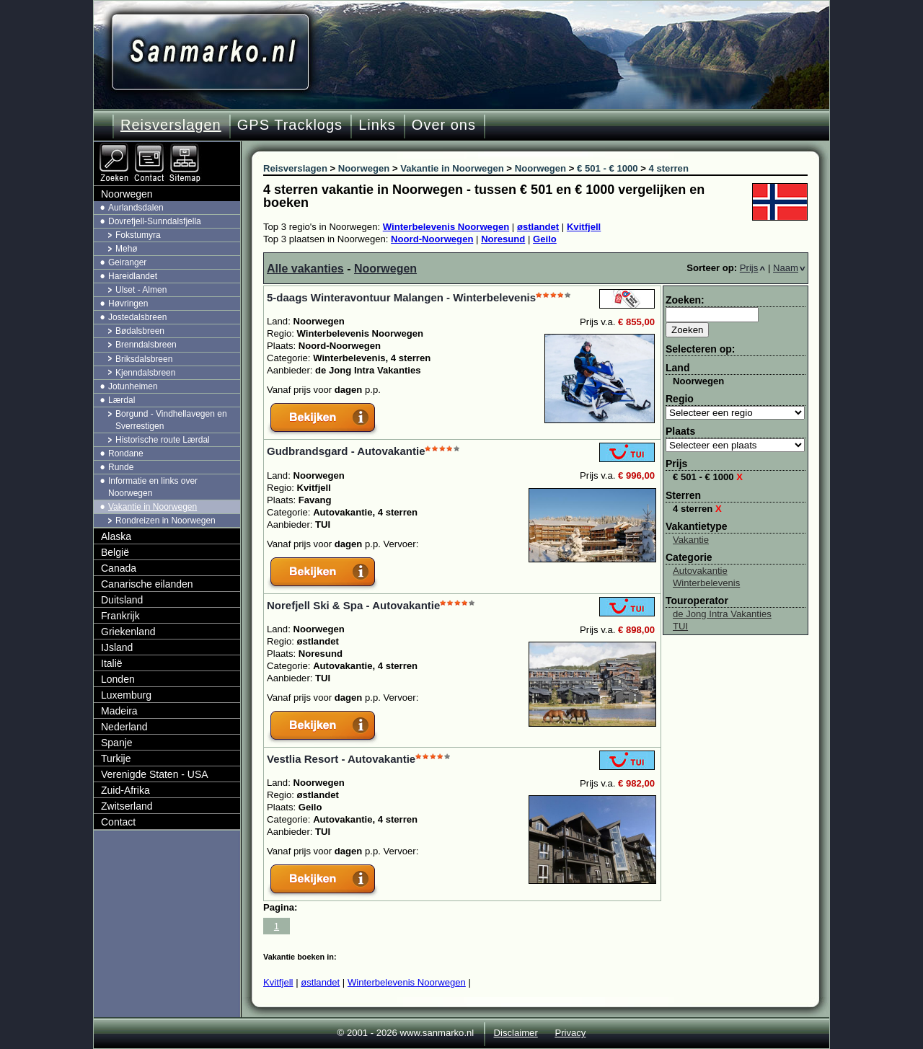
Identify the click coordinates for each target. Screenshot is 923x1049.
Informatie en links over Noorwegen (153, 487)
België (115, 552)
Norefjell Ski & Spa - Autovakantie (353, 605)
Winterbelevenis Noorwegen (446, 226)
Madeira (119, 711)
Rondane (125, 453)
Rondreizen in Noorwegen (165, 520)
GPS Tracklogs (290, 125)
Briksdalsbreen (143, 359)
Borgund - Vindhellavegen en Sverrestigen (171, 420)
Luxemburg (126, 695)
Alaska (116, 536)
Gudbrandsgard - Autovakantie (346, 451)
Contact (118, 822)
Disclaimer (516, 1032)
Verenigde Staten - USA (154, 774)
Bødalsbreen (139, 331)
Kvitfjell (584, 226)
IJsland (117, 647)
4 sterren (697, 508)
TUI (680, 626)
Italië (112, 663)
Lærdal (121, 400)
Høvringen (128, 303)
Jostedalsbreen (137, 317)
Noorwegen (385, 268)
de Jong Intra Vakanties (722, 613)
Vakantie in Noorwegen (152, 507)
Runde (120, 467)
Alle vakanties (305, 268)
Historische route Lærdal (162, 440)
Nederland (124, 726)
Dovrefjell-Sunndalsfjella (154, 221)
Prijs (753, 267)
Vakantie (691, 539)
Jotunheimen (133, 386)
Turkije (116, 758)
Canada (118, 568)
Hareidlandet (132, 276)
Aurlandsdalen (136, 208)
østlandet (538, 226)
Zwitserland (127, 806)
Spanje (117, 742)
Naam (789, 267)
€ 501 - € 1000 (708, 477)
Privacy (570, 1032)
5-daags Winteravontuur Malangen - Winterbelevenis (401, 297)
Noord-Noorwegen (432, 239)
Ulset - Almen (141, 290)
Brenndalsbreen (146, 345)
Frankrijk (120, 615)
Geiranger (127, 262)
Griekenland (128, 631)
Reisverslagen (170, 125)
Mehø (126, 249)
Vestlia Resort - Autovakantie (341, 758)
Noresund (503, 239)
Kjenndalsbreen (145, 373)
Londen (118, 679)
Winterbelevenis (706, 582)
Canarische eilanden (147, 584)
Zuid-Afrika (125, 790)
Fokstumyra (138, 235)
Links (377, 125)
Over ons (444, 125)
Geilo (545, 239)
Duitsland (122, 600)
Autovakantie (700, 570)
